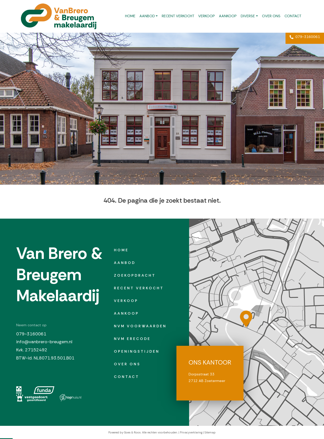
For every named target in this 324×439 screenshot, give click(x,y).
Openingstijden (136, 351)
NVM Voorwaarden (140, 326)
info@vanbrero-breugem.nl (44, 342)
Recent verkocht (178, 16)
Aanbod (147, 16)
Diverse (248, 16)
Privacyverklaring (191, 432)
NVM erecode (132, 338)
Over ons (271, 16)
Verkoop (206, 16)
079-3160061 (305, 36)
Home (130, 16)
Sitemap (210, 432)
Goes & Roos (132, 432)
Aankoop (228, 16)
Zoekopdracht (135, 275)
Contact (293, 16)
